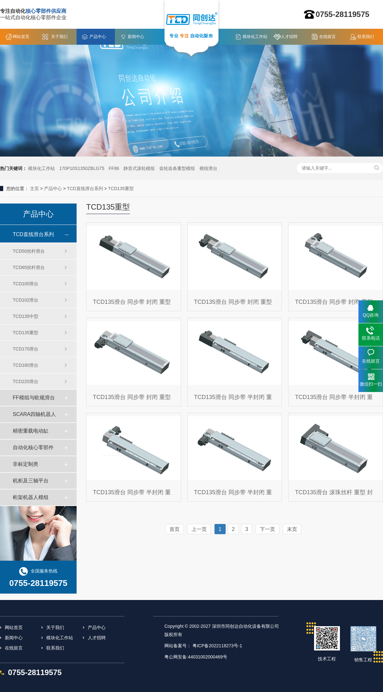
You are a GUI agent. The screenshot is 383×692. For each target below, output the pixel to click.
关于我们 (59, 36)
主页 (34, 188)
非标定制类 (25, 464)
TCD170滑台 (25, 348)
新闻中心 (136, 36)
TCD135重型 (121, 188)
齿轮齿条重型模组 (177, 168)
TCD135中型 (25, 316)
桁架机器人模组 (31, 497)
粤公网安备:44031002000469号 (195, 656)
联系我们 (365, 36)
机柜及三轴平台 (31, 480)
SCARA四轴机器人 (34, 414)
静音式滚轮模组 (139, 168)
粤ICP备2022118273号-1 (217, 645)
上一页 (199, 529)
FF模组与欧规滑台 (34, 397)
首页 (174, 529)
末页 (292, 529)
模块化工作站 (255, 36)
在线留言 (327, 36)
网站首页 (21, 36)
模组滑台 (208, 168)
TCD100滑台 (25, 283)
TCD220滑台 (25, 381)
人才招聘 (289, 36)
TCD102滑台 (25, 300)
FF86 (114, 168)
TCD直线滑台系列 (85, 188)
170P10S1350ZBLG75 (81, 168)
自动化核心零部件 (33, 447)
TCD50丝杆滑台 (29, 251)
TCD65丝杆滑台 (29, 267)
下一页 (267, 529)
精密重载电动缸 (31, 431)
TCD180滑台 (25, 365)
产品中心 (97, 36)
